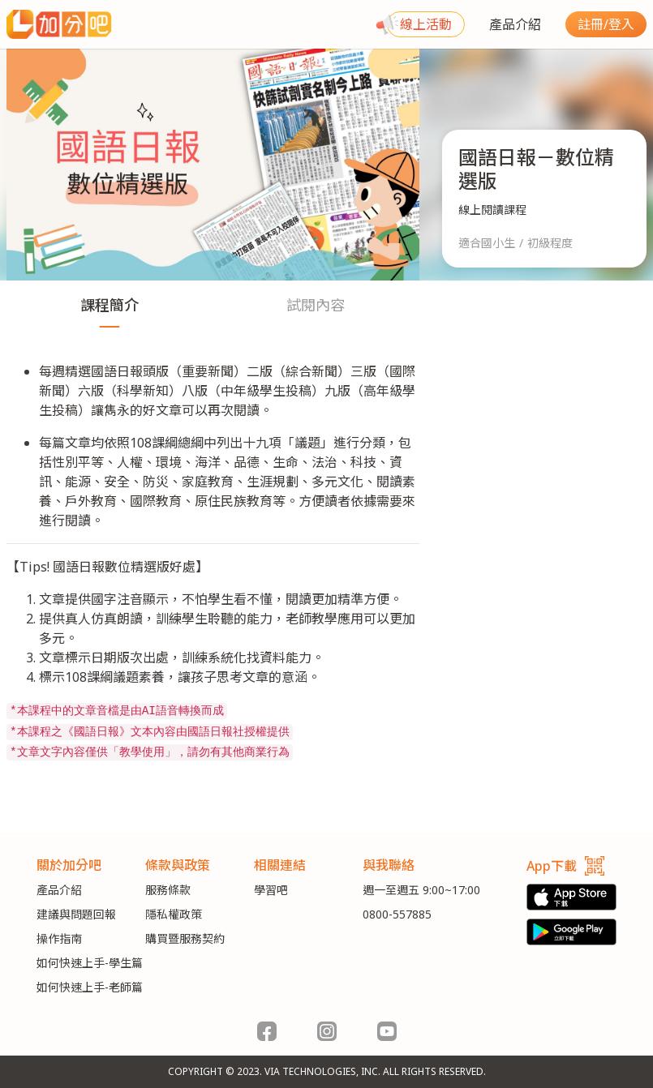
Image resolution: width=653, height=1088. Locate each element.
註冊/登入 (606, 24)
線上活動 (426, 24)
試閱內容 (315, 305)
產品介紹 (515, 24)
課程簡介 (109, 305)
